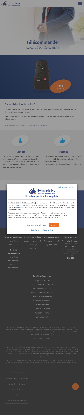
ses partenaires (18, 205)
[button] (54, 225)
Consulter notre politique (42, 230)
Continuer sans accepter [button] (65, 187)
